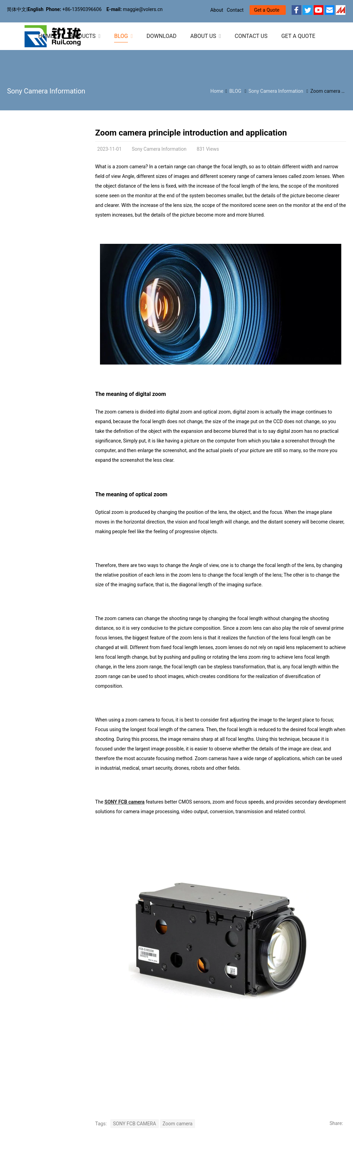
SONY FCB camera (124, 802)
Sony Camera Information (46, 91)
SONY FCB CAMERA (134, 1123)
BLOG (235, 91)
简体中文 (16, 9)
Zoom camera (178, 1123)
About (216, 10)
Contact (235, 10)
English (35, 9)
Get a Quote (266, 10)
